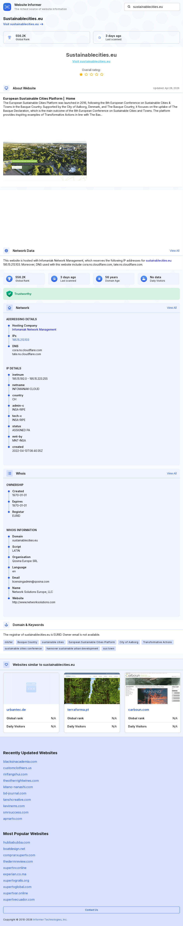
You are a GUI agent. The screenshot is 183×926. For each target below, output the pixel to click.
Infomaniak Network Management (34, 329)
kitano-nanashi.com (18, 787)
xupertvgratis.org (16, 880)
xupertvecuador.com (19, 899)
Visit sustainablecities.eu (23, 24)
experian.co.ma (14, 874)
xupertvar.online (15, 893)
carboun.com (138, 710)
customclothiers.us (17, 768)
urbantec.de (16, 710)
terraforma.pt (78, 710)
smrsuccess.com (15, 812)
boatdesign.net (14, 849)
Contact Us (91, 909)
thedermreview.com (18, 861)
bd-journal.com (14, 793)
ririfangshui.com (15, 774)
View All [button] (174, 250)
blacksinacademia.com (20, 762)
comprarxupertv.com (19, 855)
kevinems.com (14, 806)
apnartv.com (12, 819)
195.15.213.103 (20, 339)
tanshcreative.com (17, 800)
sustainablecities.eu (158, 260)
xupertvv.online (14, 868)
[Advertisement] (91, 129)
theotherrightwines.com (21, 781)
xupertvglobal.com (17, 887)
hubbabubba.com (16, 842)
